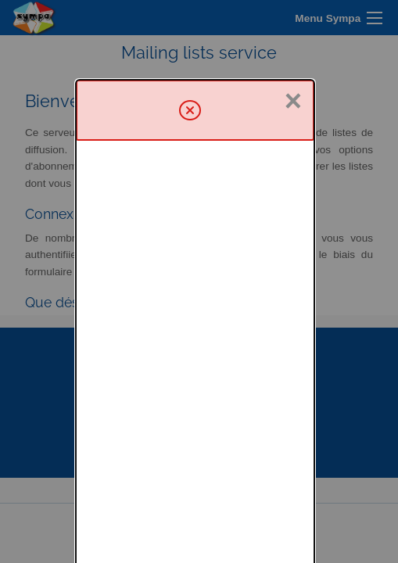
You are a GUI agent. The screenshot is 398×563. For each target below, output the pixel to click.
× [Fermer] (293, 21)
